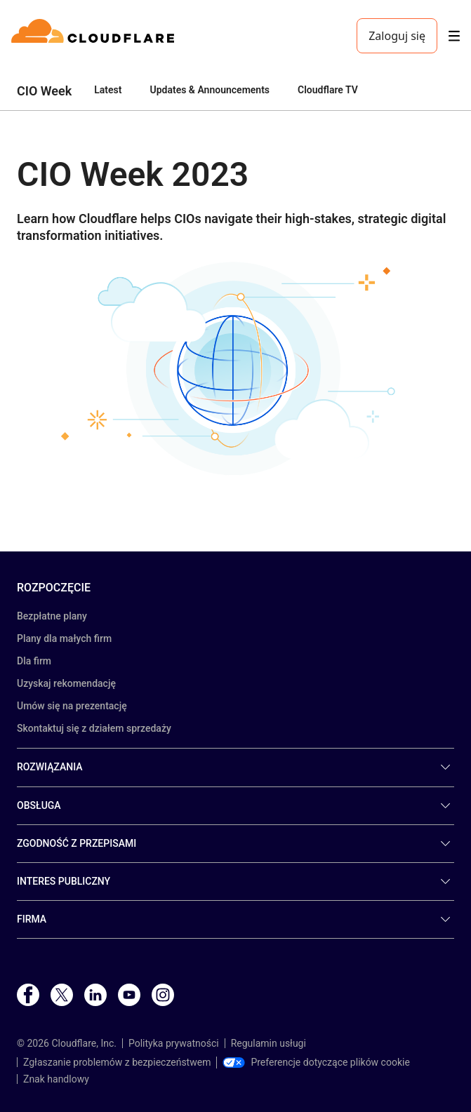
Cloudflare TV (328, 89)
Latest (107, 89)
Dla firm (34, 660)
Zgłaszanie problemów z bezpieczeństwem (117, 1062)
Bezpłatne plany (52, 616)
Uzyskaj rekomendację (66, 683)
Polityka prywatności (173, 1043)
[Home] (95, 36)
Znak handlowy (56, 1079)
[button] (235, 367)
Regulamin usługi (268, 1043)
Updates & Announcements (210, 89)
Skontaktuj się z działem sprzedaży (94, 728)
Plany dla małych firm (64, 638)
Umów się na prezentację (72, 705)
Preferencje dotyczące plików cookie (316, 1062)
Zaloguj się (397, 35)
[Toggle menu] (454, 36)
